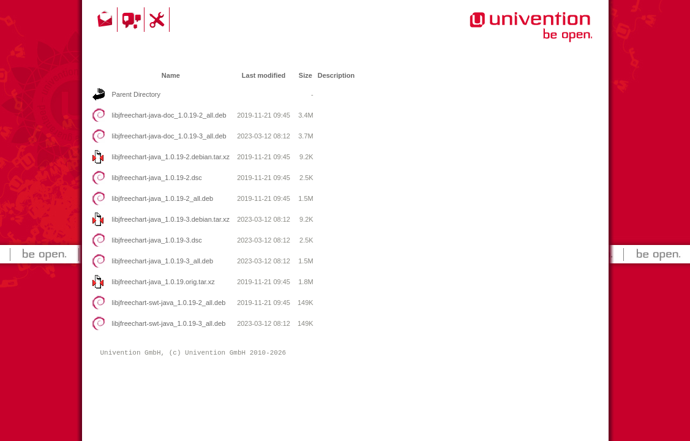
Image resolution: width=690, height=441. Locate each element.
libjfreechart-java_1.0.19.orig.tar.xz (163, 281)
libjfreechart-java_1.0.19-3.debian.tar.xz (171, 219)
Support (159, 19)
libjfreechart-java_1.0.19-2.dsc (157, 177)
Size (305, 75)
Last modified (264, 75)
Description (336, 75)
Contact (106, 19)
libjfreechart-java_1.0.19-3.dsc (157, 240)
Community (132, 19)
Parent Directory (136, 94)
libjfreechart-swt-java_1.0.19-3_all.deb (169, 323)
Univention (506, 33)
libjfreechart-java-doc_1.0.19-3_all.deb (169, 136)
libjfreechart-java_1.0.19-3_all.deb (163, 261)
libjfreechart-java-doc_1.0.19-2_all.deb (169, 115)
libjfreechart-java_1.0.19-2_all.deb (163, 198)
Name (171, 75)
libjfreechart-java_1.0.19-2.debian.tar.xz (171, 156)
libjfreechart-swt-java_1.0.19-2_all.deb (169, 302)
